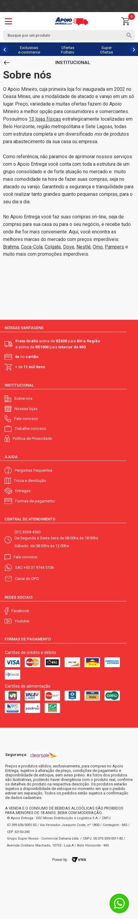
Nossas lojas (25, 408)
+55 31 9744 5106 (39, 567)
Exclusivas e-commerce (29, 49)
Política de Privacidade (32, 438)
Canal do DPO (27, 578)
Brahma (11, 247)
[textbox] (69, 35)
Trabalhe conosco (30, 428)
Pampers (114, 247)
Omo (98, 247)
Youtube (21, 621)
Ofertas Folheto (67, 49)
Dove (68, 247)
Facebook (20, 611)
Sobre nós (23, 398)
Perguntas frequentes (33, 470)
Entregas (22, 491)
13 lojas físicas (45, 119)
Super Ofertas (106, 49)
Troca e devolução (30, 480)
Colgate (53, 247)
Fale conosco (26, 418)
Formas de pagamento (35, 501)
